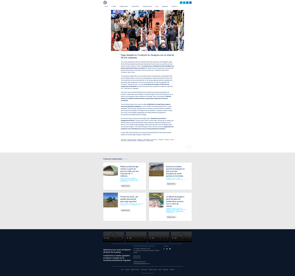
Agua (121, 203)
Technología (149, 140)
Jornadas (161, 139)
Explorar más (126, 186)
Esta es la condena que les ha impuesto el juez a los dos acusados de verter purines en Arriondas (175, 171)
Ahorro (129, 139)
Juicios (174, 178)
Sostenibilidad (131, 140)
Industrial (154, 139)
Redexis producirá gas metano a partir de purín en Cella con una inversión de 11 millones (129, 171)
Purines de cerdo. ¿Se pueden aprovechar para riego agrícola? (129, 199)
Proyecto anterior (187, 146)
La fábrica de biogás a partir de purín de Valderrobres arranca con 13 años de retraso (175, 201)
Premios (167, 139)
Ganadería (147, 139)
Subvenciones (141, 140)
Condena (168, 178)
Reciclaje (124, 140)
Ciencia (127, 178)
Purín (172, 139)
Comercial (140, 139)
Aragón (134, 139)
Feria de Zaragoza (149, 94)
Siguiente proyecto (190, 146)
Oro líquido (139, 203)
